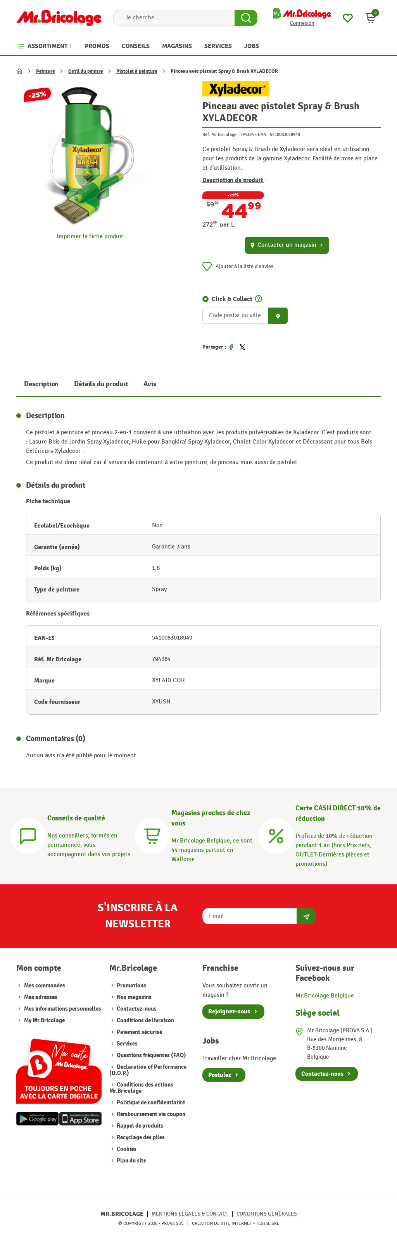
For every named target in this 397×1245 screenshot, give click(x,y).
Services (127, 1043)
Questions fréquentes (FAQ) (151, 1055)
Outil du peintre (85, 71)
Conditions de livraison (145, 1020)
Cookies (126, 1149)
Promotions (131, 985)
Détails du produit (101, 384)
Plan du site (131, 1160)
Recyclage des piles (140, 1137)
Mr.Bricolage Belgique (324, 995)
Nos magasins (134, 997)
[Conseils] (28, 835)
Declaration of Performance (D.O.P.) (147, 1070)
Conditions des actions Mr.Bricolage (141, 1088)
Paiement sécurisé (139, 1032)
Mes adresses (40, 997)
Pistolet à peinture (136, 71)
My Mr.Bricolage (44, 1020)
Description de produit (235, 180)
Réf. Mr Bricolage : (220, 134)
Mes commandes (44, 985)
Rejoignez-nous (229, 1011)
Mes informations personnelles (62, 1009)
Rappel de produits (140, 1126)
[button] (371, 18)
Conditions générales (266, 1214)
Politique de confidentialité (150, 1102)
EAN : (263, 134)
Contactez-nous (136, 1009)
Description (41, 384)
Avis (149, 384)
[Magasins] (152, 835)
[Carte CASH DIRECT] (276, 835)
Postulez (219, 1075)
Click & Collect (232, 299)
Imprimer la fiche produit (90, 236)
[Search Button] (246, 18)
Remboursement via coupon (150, 1114)
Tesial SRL (267, 1223)
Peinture (45, 71)
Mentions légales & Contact (190, 1214)
